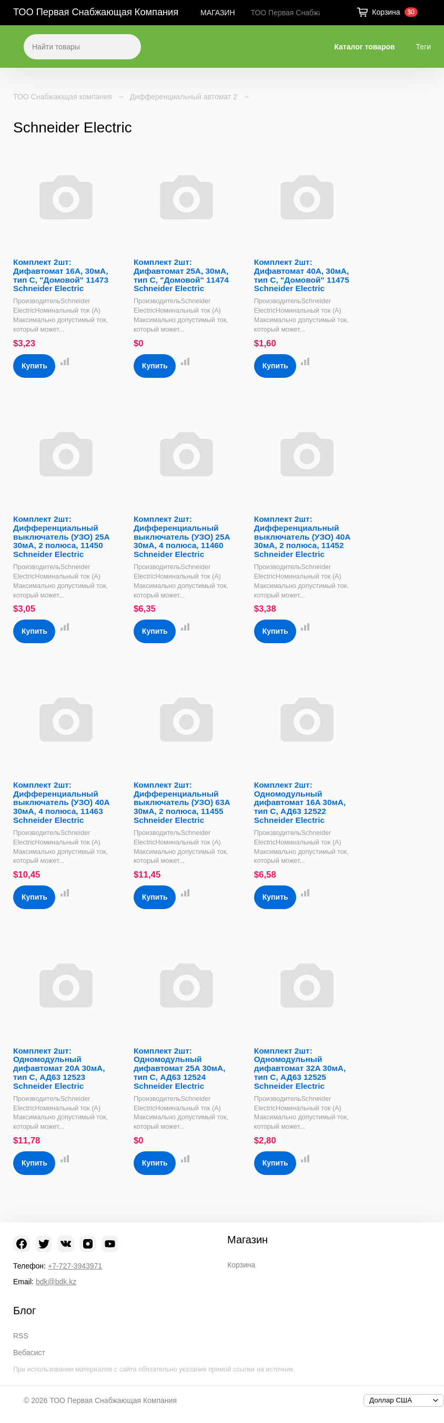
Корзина (241, 1265)
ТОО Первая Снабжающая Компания (95, 12)
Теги (423, 46)
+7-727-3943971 (75, 1266)
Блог (24, 1310)
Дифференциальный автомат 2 (183, 96)
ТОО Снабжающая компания (62, 96)
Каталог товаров (364, 46)
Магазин (247, 1239)
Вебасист (29, 1352)
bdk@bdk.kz (56, 1281)
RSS (20, 1336)
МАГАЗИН (217, 12)
